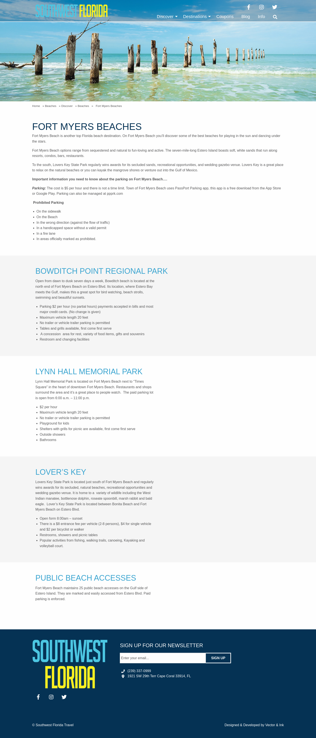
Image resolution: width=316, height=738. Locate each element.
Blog (245, 16)
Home (36, 106)
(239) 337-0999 (139, 671)
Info (261, 16)
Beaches (50, 106)
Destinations (195, 16)
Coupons (225, 16)
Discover (165, 16)
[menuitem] (166, 16)
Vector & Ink (274, 725)
